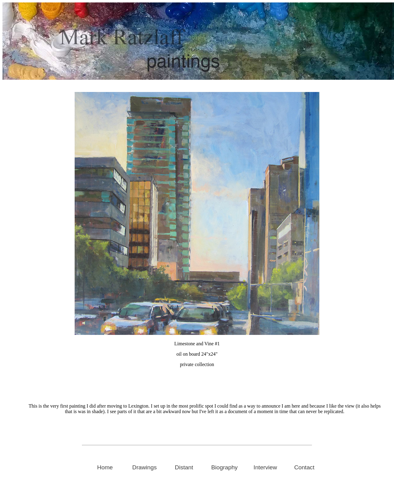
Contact (304, 467)
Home (105, 467)
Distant (184, 467)
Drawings (144, 467)
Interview (265, 467)
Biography (224, 467)
